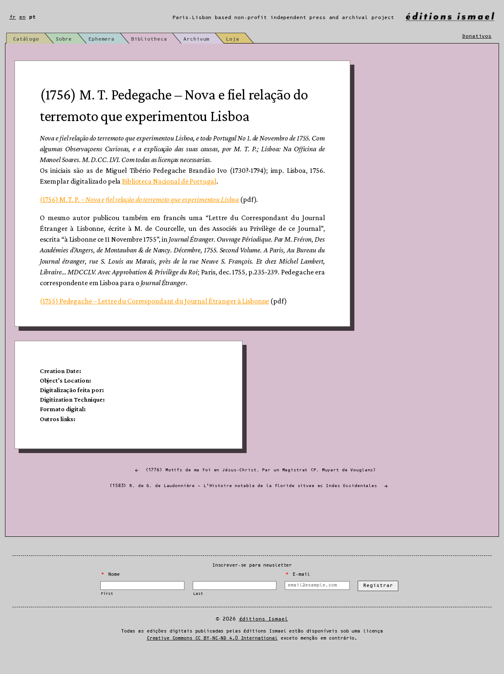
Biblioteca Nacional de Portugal (174, 189)
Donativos (477, 36)
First (107, 609)
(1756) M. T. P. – (143, 207)
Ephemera (106, 39)
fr (13, 17)
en (22, 17)
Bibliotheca (156, 39)
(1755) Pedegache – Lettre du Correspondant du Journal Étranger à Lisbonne (159, 309)
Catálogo (26, 39)
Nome (110, 590)
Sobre (66, 39)
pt (32, 17)
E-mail (298, 590)
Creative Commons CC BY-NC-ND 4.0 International (212, 654)
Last (198, 609)
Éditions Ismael (263, 635)
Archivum (207, 39)
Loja (245, 39)
